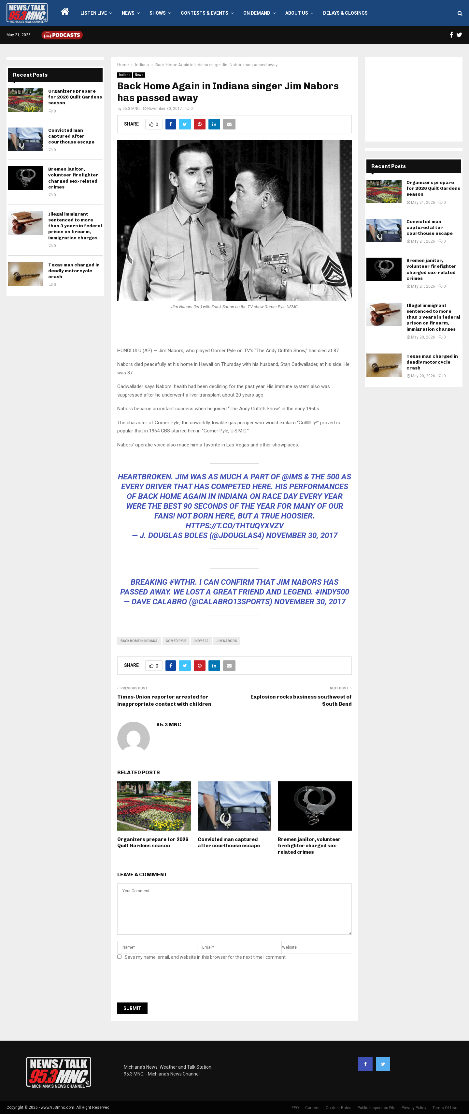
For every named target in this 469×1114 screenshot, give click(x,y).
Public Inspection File (376, 1108)
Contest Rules (338, 1108)
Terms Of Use (445, 1108)
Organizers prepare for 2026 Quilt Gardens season (152, 842)
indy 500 (201, 641)
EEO (295, 1108)
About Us (296, 13)
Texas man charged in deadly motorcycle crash (74, 270)
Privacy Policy (414, 1108)
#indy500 (332, 591)
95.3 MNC (131, 108)
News (128, 13)
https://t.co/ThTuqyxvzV (235, 525)
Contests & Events (204, 13)
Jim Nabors (227, 641)
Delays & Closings (345, 13)
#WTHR (182, 582)
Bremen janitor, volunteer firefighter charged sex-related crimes (309, 845)
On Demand (256, 13)
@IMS (292, 476)
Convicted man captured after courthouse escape (229, 842)
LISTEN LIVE (93, 13)
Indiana (125, 75)
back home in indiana (139, 641)
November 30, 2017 (301, 535)
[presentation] (166, 983)
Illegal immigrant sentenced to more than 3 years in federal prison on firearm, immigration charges (75, 226)
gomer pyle (176, 641)
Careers (312, 1108)
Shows (157, 13)
